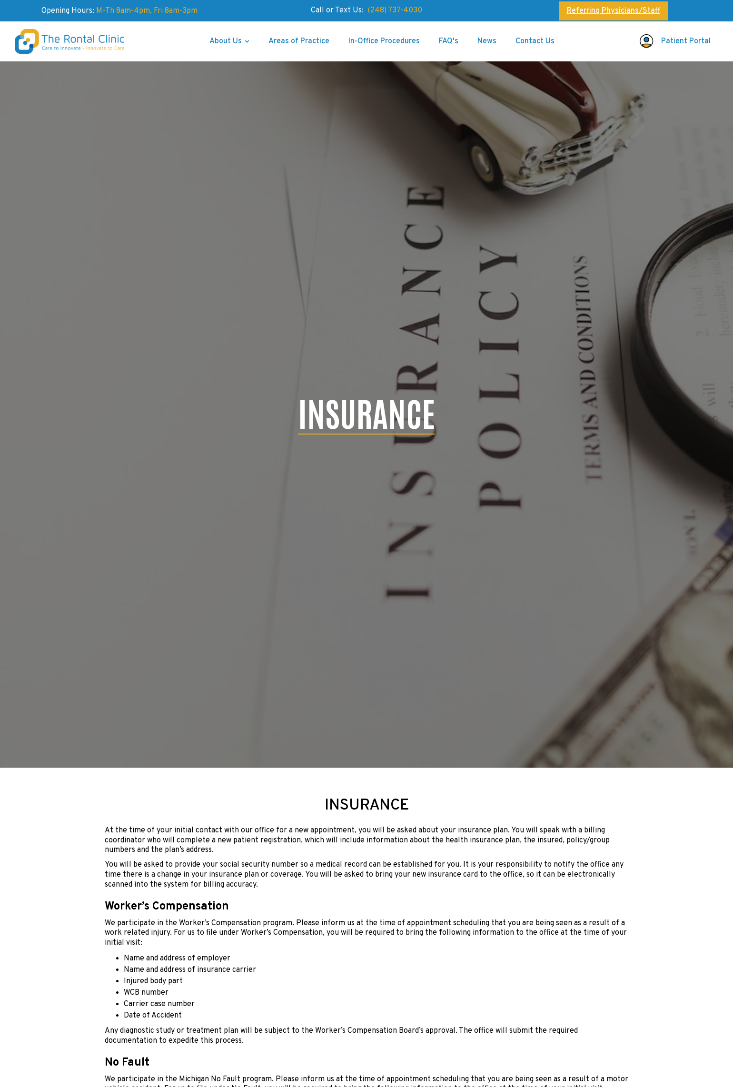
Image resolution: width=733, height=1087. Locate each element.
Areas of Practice (298, 41)
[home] (74, 41)
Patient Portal (686, 41)
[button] (229, 41)
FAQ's (448, 41)
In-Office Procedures (384, 41)
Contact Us (535, 41)
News (486, 41)
